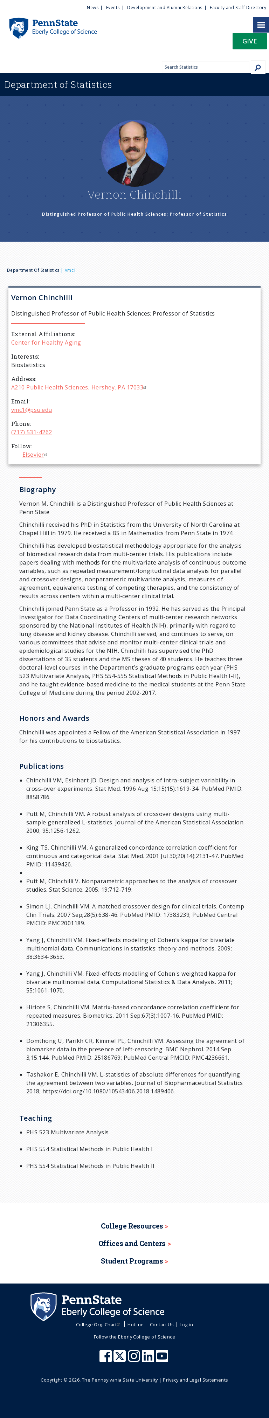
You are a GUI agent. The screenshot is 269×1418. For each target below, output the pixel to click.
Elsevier (35, 454)
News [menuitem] (92, 8)
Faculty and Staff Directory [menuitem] (238, 8)
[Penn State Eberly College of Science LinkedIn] (149, 1359)
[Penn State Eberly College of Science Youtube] (163, 1359)
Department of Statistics (33, 270)
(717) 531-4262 (31, 432)
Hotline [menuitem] (135, 1324)
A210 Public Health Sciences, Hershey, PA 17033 (79, 387)
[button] (250, 43)
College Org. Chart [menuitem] (99, 1324)
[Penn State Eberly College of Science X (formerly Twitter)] (120, 1359)
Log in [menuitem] (186, 1324)
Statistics (58, 84)
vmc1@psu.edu (31, 410)
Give (249, 40)
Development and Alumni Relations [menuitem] (164, 8)
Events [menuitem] (113, 8)
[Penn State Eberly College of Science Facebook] (106, 1359)
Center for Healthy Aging (46, 342)
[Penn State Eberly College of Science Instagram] (135, 1359)
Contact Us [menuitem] (162, 1324)
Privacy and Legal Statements (195, 1380)
